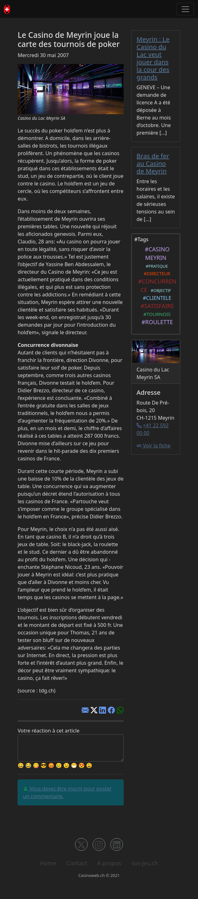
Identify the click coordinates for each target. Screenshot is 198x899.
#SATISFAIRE (156, 306)
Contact (77, 863)
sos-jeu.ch (144, 863)
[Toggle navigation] (185, 9)
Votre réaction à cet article (48, 730)
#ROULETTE (155, 322)
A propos (109, 863)
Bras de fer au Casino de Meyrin (153, 163)
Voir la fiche (154, 445)
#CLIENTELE (156, 298)
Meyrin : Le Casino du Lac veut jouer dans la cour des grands (153, 58)
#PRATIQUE (155, 266)
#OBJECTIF (159, 290)
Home (48, 863)
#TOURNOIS (156, 314)
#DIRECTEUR (155, 274)
